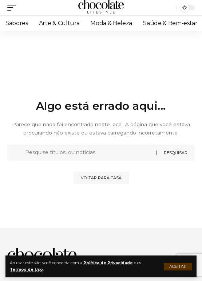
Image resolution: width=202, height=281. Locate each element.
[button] (178, 266)
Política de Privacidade (108, 263)
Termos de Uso (26, 269)
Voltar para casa (101, 177)
